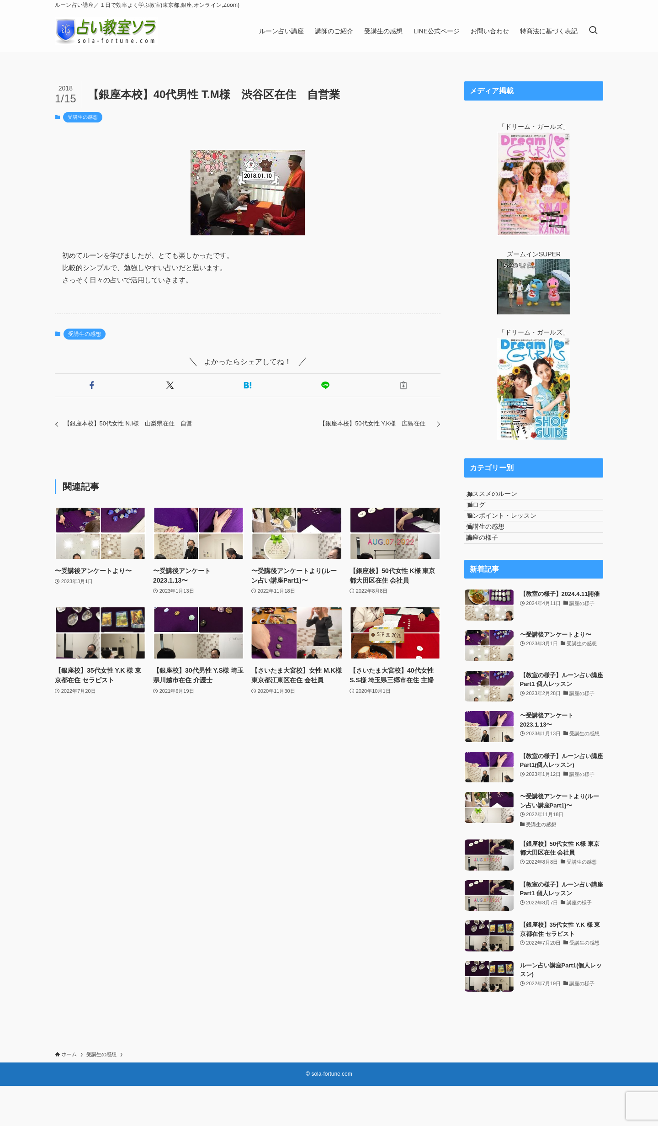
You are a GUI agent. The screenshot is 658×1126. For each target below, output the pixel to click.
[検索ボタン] (593, 31)
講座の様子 (492, 573)
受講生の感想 (83, 117)
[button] (92, 385)
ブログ (485, 516)
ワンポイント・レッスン (511, 535)
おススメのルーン (501, 497)
